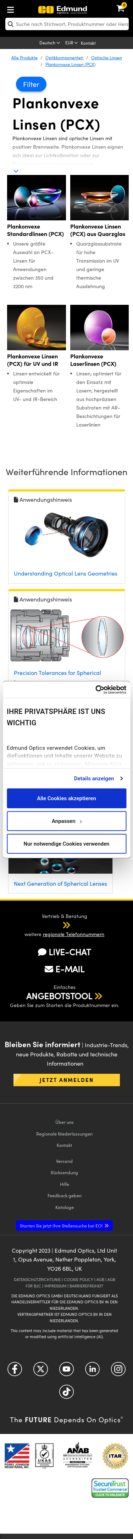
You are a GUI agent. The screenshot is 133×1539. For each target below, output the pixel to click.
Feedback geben (65, 1195)
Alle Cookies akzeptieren (66, 798)
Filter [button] (31, 84)
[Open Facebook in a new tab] (14, 1371)
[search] (67, 24)
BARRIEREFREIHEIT (86, 1285)
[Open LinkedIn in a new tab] (92, 1371)
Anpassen (67, 821)
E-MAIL (64, 968)
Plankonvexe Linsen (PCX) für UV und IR (32, 359)
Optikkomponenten (64, 57)
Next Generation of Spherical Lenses (60, 883)
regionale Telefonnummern (73, 934)
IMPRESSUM (55, 1285)
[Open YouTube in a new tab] (66, 1371)
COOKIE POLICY (78, 1279)
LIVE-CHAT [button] (64, 952)
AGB (100, 1279)
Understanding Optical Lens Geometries (65, 573)
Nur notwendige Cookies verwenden (67, 843)
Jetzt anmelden (67, 1079)
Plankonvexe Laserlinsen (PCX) (93, 359)
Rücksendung (64, 1172)
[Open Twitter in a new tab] (40, 1371)
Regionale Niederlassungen (64, 1134)
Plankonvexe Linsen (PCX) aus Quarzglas (97, 229)
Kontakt (88, 43)
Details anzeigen (94, 778)
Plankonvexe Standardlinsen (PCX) (35, 229)
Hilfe (64, 1184)
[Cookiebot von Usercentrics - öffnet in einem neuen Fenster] (95, 689)
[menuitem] (34, 8)
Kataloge (64, 1207)
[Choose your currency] (72, 43)
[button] (59, 924)
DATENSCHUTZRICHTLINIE (37, 1279)
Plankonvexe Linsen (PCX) (70, 64)
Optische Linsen (106, 57)
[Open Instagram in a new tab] (118, 1371)
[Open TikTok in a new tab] (66, 1394)
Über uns (64, 1122)
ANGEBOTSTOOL (59, 995)
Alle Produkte (24, 57)
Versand (64, 1161)
